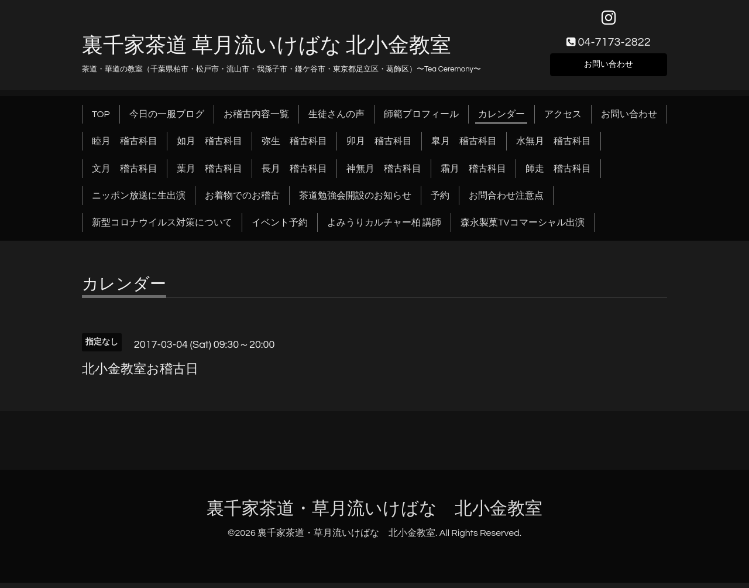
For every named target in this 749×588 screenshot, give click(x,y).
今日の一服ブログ (166, 119)
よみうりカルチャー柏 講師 (384, 228)
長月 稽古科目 (294, 174)
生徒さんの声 (336, 119)
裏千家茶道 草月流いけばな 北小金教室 (266, 51)
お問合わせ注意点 (506, 201)
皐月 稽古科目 (464, 146)
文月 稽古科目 (124, 174)
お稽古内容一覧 (256, 119)
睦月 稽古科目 (124, 146)
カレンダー (501, 119)
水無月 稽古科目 (553, 146)
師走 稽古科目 (558, 174)
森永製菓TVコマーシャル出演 (522, 228)
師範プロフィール (421, 119)
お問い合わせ (608, 68)
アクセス (563, 119)
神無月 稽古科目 (383, 174)
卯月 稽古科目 (379, 146)
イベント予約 (280, 228)
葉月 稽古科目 (209, 174)
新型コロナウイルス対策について (162, 228)
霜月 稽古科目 (473, 174)
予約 (440, 201)
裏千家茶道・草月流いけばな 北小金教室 (374, 514)
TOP (101, 119)
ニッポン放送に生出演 (138, 201)
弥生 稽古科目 (294, 146)
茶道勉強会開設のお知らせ (355, 201)
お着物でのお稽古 (242, 201)
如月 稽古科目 (209, 146)
